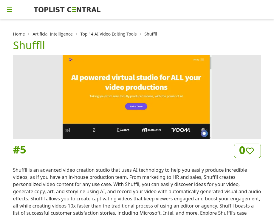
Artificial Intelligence (52, 34)
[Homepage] (67, 9)
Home (19, 34)
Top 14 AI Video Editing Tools (109, 34)
